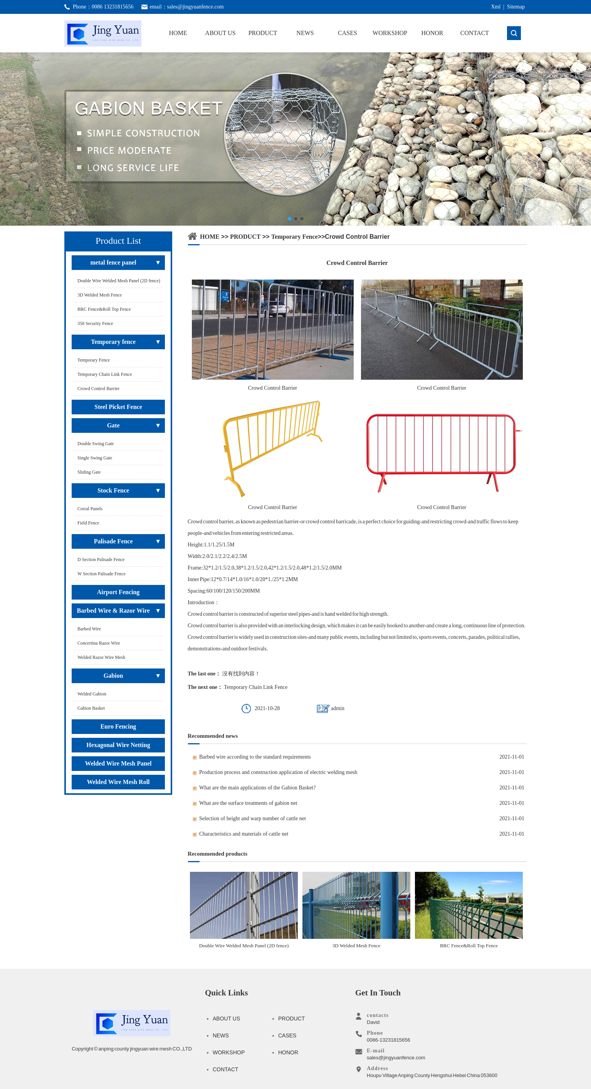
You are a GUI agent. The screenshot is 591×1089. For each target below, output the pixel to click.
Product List (118, 241)
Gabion (113, 675)
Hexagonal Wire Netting (118, 745)
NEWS (305, 33)
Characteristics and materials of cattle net (243, 834)
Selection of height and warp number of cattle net (252, 818)
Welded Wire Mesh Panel (118, 763)
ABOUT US (220, 33)
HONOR (432, 33)
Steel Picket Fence (118, 407)
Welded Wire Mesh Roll (118, 782)
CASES (347, 33)
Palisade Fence (113, 541)
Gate (113, 425)
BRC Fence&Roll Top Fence (469, 910)
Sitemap (516, 7)
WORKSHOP (390, 33)
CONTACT (474, 33)
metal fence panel (113, 262)
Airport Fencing (118, 592)
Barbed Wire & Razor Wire (113, 610)
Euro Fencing (118, 726)
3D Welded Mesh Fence (356, 910)
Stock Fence (113, 490)
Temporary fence (113, 341)
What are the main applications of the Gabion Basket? (257, 788)
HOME (178, 33)
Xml (495, 7)
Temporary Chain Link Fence (255, 687)
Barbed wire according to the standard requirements (255, 757)
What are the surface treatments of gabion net (248, 803)
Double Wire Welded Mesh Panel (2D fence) (244, 910)
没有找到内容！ (241, 674)
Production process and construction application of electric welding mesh (278, 772)
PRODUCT (262, 33)
